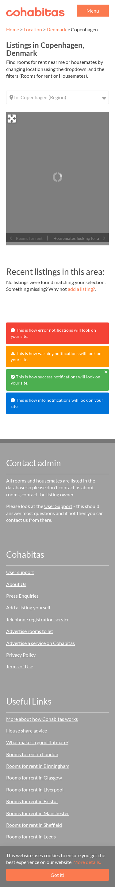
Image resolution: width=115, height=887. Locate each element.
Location (33, 29)
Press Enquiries (22, 596)
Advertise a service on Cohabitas (40, 643)
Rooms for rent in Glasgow (34, 777)
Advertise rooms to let (29, 631)
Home (12, 29)
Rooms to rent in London (32, 754)
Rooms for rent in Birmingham (37, 766)
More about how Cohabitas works (42, 719)
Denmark (56, 29)
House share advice (26, 730)
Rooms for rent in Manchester (37, 813)
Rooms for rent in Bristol (32, 801)
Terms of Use (19, 666)
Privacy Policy (21, 655)
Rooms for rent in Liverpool (34, 789)
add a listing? (81, 289)
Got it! (57, 875)
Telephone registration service (37, 619)
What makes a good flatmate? (37, 742)
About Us (16, 584)
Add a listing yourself (28, 607)
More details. (87, 862)
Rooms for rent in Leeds (31, 836)
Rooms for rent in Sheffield (34, 825)
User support (20, 572)
